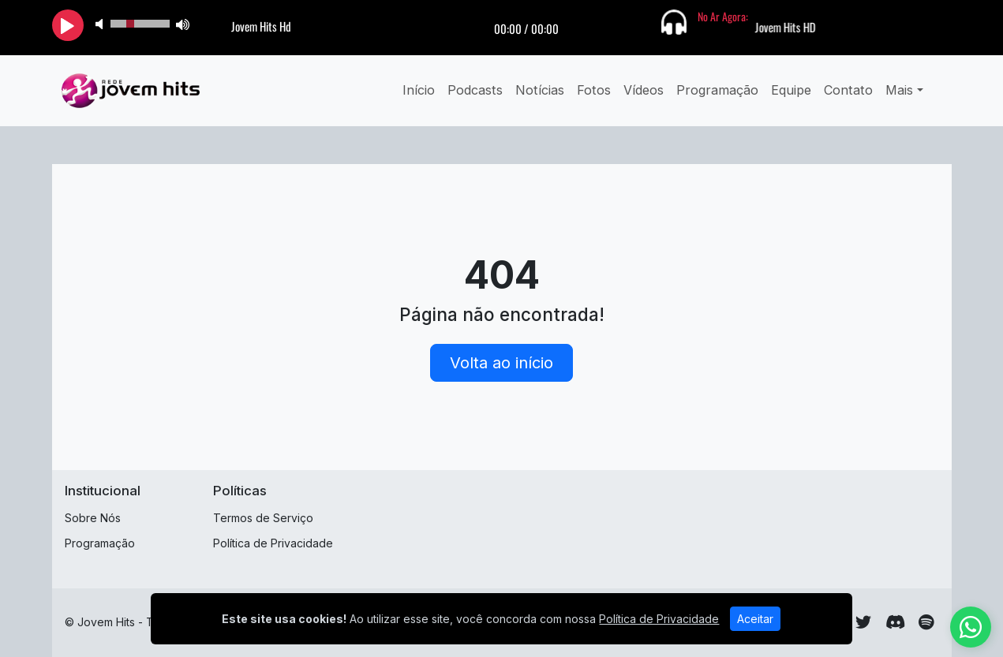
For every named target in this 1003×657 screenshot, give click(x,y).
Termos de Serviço (263, 517)
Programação (717, 90)
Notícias (539, 90)
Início (418, 90)
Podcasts (475, 90)
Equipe (791, 90)
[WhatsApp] (970, 627)
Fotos (594, 90)
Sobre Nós (93, 517)
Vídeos (643, 90)
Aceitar (755, 618)
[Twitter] (863, 622)
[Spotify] (926, 622)
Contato (848, 90)
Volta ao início (501, 362)
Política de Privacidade (273, 543)
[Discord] (895, 622)
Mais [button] (899, 90)
